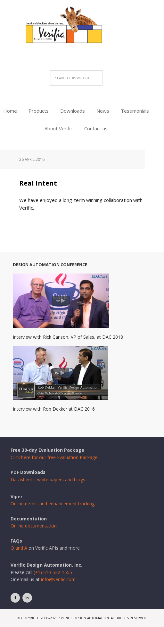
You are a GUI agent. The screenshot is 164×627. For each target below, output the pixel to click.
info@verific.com (58, 579)
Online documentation (34, 526)
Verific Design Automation (82, 32)
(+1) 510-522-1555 (53, 572)
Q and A (19, 548)
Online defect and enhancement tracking (52, 504)
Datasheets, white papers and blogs (48, 479)
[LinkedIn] (27, 597)
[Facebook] (15, 597)
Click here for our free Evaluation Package (54, 457)
